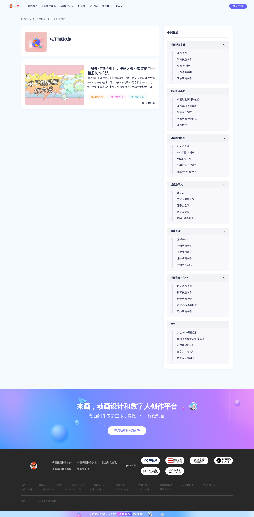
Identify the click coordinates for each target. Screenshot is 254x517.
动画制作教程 (66, 6)
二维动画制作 (144, 489)
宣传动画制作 (209, 485)
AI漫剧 (81, 6)
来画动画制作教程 (87, 462)
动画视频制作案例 (62, 469)
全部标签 (41, 19)
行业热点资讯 (109, 462)
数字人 (119, 6)
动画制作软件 (48, 6)
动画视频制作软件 (62, 462)
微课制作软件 (78, 485)
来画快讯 (107, 6)
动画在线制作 (49, 489)
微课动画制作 (96, 489)
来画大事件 (83, 469)
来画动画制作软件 (47, 501)
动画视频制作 (122, 485)
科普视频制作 (166, 485)
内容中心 (32, 6)
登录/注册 (238, 6)
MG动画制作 (187, 485)
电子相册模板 (58, 19)
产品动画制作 (27, 489)
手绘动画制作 (166, 489)
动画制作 (43, 485)
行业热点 (94, 6)
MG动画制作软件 (73, 489)
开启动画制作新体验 (127, 430)
